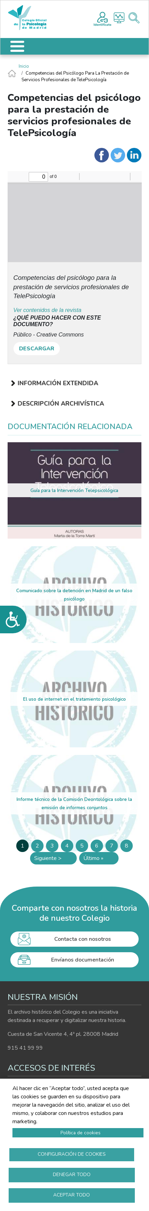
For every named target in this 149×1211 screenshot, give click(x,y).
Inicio (24, 66)
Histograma (119, 18)
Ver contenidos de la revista (47, 310)
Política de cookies (80, 1132)
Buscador (134, 18)
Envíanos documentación (82, 960)
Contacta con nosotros (82, 939)
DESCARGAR (36, 348)
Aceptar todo (71, 1195)
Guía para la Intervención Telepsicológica (74, 490)
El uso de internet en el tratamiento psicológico (74, 699)
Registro (102, 18)
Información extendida (58, 383)
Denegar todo (72, 1174)
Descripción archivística (61, 403)
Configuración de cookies (72, 1154)
